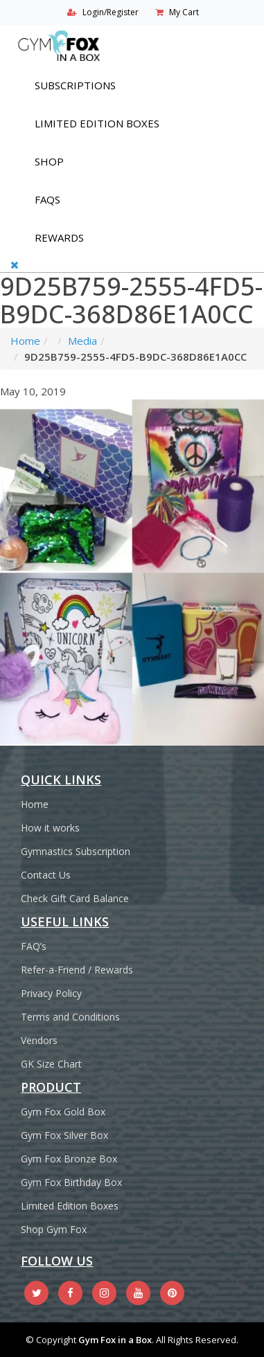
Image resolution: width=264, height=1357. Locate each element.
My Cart (184, 12)
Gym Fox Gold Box (63, 1111)
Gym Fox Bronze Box (69, 1158)
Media (82, 341)
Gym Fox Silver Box (64, 1135)
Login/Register (110, 12)
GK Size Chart (51, 1063)
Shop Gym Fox (54, 1229)
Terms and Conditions (70, 1016)
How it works (50, 827)
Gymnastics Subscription (75, 851)
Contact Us (46, 874)
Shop (49, 161)
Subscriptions (75, 85)
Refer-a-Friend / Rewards (77, 969)
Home (25, 341)
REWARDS (59, 237)
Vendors (39, 1040)
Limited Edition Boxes (97, 123)
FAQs (47, 199)
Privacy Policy (51, 993)
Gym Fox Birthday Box (71, 1182)
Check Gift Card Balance (75, 898)
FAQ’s (33, 946)
